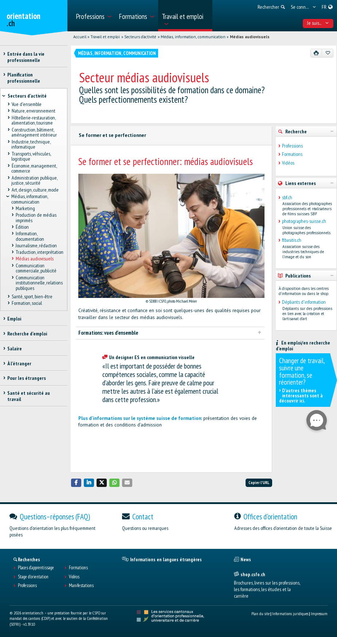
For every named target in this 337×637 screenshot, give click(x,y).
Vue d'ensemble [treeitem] (26, 104)
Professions (292, 146)
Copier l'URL (258, 482)
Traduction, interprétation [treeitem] (39, 252)
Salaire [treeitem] (14, 348)
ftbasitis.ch (291, 240)
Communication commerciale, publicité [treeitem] (36, 268)
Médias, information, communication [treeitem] (29, 199)
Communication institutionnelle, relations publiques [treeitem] (39, 282)
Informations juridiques (290, 613)
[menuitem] (93, 15)
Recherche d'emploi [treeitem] (27, 333)
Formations (292, 154)
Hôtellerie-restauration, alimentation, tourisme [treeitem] (33, 120)
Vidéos (288, 163)
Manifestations (81, 586)
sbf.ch (287, 197)
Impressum (319, 613)
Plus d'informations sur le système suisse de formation (139, 418)
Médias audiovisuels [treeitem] (35, 259)
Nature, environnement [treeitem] (33, 111)
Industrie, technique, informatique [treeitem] (30, 144)
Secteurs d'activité (140, 36)
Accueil (79, 36)
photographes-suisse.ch (304, 221)
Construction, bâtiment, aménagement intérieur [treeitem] (34, 132)
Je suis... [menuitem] (318, 23)
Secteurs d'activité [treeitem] (27, 96)
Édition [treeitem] (22, 227)
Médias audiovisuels (250, 36)
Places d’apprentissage (36, 568)
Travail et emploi (105, 36)
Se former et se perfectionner (112, 135)
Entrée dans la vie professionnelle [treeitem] (25, 57)
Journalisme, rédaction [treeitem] (36, 245)
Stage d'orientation (33, 577)
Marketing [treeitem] (25, 208)
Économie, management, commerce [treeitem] (33, 168)
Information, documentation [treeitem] (30, 236)
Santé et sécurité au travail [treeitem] (28, 396)
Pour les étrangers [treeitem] (26, 378)
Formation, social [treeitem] (26, 303)
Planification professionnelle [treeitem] (23, 77)
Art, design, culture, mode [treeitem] (34, 189)
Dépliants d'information (304, 302)
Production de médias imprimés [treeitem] (36, 218)
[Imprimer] (316, 53)
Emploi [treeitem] (14, 318)
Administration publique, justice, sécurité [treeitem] (34, 180)
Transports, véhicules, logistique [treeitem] (30, 156)
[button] (76, 483)
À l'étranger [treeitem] (19, 363)
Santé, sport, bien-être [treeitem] (31, 296)
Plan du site (260, 613)
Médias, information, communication (193, 36)
